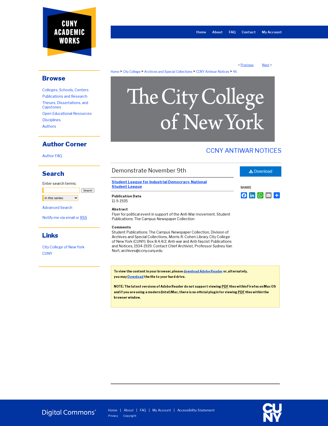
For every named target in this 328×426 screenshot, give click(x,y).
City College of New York (63, 247)
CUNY (47, 253)
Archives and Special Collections (168, 72)
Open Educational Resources (67, 113)
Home (115, 72)
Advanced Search (57, 207)
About (129, 410)
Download (260, 171)
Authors (49, 126)
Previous (247, 65)
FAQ (143, 410)
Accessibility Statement (195, 410)
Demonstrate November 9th (149, 170)
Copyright (129, 416)
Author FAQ (52, 156)
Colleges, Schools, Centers (65, 90)
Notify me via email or (64, 217)
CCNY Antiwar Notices (212, 72)
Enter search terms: (59, 183)
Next (265, 65)
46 (235, 72)
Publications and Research (64, 96)
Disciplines (51, 120)
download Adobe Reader (203, 271)
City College (131, 72)
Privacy (113, 416)
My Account (161, 410)
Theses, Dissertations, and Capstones (65, 104)
